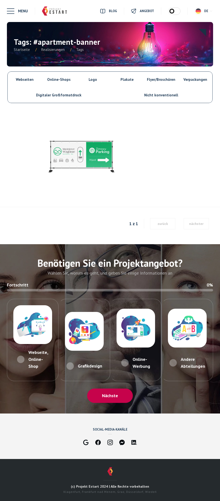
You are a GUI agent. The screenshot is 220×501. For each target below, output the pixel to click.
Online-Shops (59, 79)
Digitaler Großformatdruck (58, 95)
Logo (93, 79)
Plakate (127, 79)
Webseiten (25, 79)
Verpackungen (195, 79)
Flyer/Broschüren (161, 79)
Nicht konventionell (161, 95)
